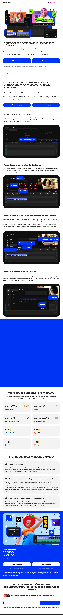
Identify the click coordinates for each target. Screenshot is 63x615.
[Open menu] (59, 2)
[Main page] (8, 2)
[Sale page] (51, 2)
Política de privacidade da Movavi (51, 607)
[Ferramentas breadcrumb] (12, 73)
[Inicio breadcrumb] (4, 73)
